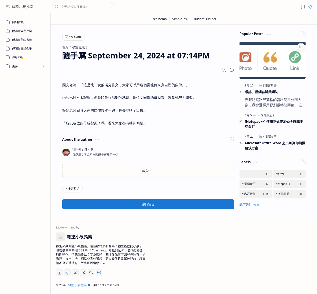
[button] (7, 6)
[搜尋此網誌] (83, 6)
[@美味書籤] (289, 194)
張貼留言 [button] (148, 204)
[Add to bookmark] (301, 46)
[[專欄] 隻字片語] (25, 30)
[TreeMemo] (159, 19)
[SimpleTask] (180, 19)
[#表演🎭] (25, 57)
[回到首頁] (25, 22)
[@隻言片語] (72, 189)
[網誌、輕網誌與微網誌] (273, 60)
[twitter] (289, 174)
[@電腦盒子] (268, 115)
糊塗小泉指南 (22, 6)
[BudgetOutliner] (205, 19)
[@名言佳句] (256, 194)
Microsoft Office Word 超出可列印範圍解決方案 (275, 145)
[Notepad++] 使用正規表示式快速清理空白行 (274, 124)
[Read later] (224, 69)
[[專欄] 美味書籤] (25, 39)
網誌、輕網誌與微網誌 (261, 92)
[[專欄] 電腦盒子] (25, 48)
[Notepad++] (289, 184)
